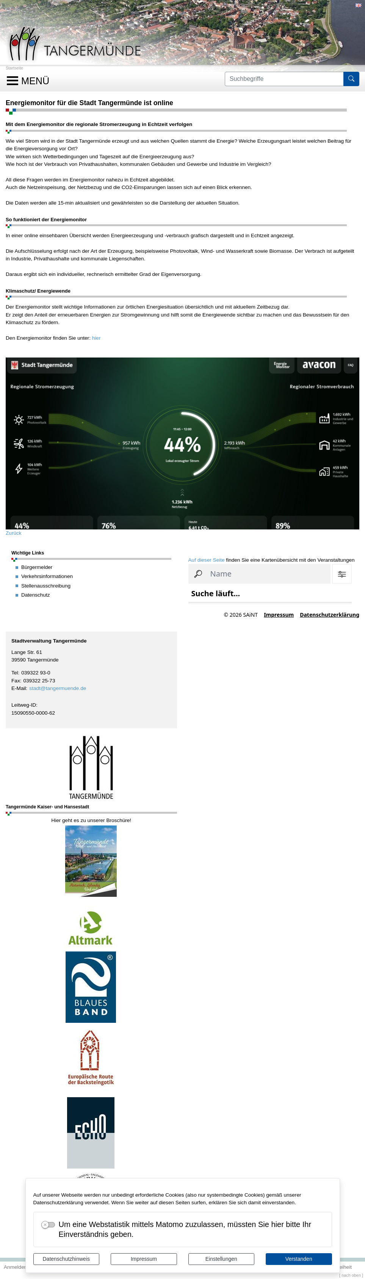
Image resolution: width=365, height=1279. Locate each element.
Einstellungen (221, 1259)
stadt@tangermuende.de (57, 688)
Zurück (14, 533)
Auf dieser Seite (206, 560)
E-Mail (18, 688)
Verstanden (298, 1259)
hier (96, 338)
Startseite (14, 68)
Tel (14, 673)
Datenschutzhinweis (66, 1259)
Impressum (144, 1259)
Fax (15, 681)
